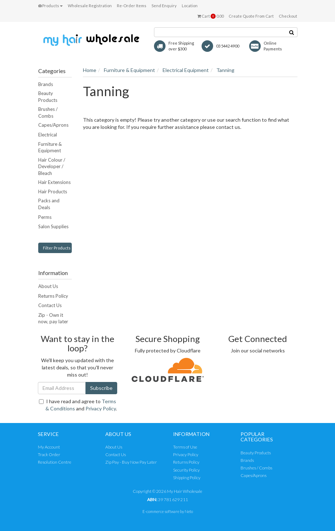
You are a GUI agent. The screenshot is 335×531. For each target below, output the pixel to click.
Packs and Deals (48, 204)
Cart (210, 16)
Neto (189, 511)
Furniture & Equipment (50, 147)
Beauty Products (47, 96)
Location (190, 5)
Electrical (47, 135)
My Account (49, 447)
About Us (48, 286)
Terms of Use (185, 447)
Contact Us (50, 305)
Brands (45, 84)
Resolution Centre (54, 462)
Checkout (288, 16)
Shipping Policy (186, 477)
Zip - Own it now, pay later (53, 318)
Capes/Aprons (53, 125)
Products (50, 5)
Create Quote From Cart (251, 16)
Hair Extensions (54, 182)
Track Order (49, 454)
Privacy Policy (100, 408)
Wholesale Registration (90, 5)
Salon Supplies (53, 226)
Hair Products (52, 191)
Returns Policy (53, 296)
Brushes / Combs (48, 112)
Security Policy (186, 470)
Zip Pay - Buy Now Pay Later (131, 462)
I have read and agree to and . (78, 404)
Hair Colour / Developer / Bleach (51, 166)
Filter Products (57, 248)
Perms (45, 217)
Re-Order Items (131, 5)
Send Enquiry (164, 5)
